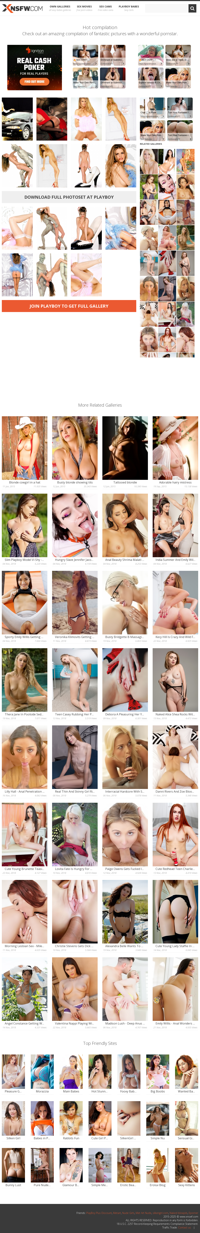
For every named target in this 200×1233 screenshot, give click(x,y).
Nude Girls (128, 1213)
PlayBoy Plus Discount (99, 1213)
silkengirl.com (160, 1213)
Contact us (184, 1227)
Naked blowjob (178, 1213)
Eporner (193, 1213)
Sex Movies (84, 8)
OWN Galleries (60, 8)
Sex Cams (105, 8)
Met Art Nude (143, 1213)
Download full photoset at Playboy (69, 197)
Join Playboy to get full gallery (69, 306)
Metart (117, 1213)
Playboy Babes (129, 8)
